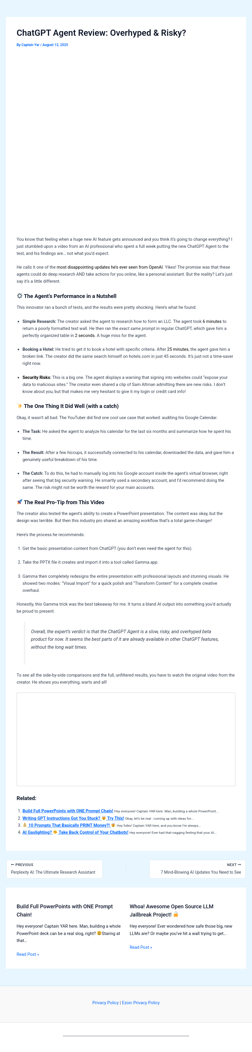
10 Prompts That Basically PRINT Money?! (69, 825)
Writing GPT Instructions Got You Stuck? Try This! (73, 818)
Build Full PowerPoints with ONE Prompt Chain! (67, 811)
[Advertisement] (126, 97)
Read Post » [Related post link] (27, 954)
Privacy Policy (105, 1002)
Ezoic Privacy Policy (141, 1002)
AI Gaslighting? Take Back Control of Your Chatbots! (75, 832)
